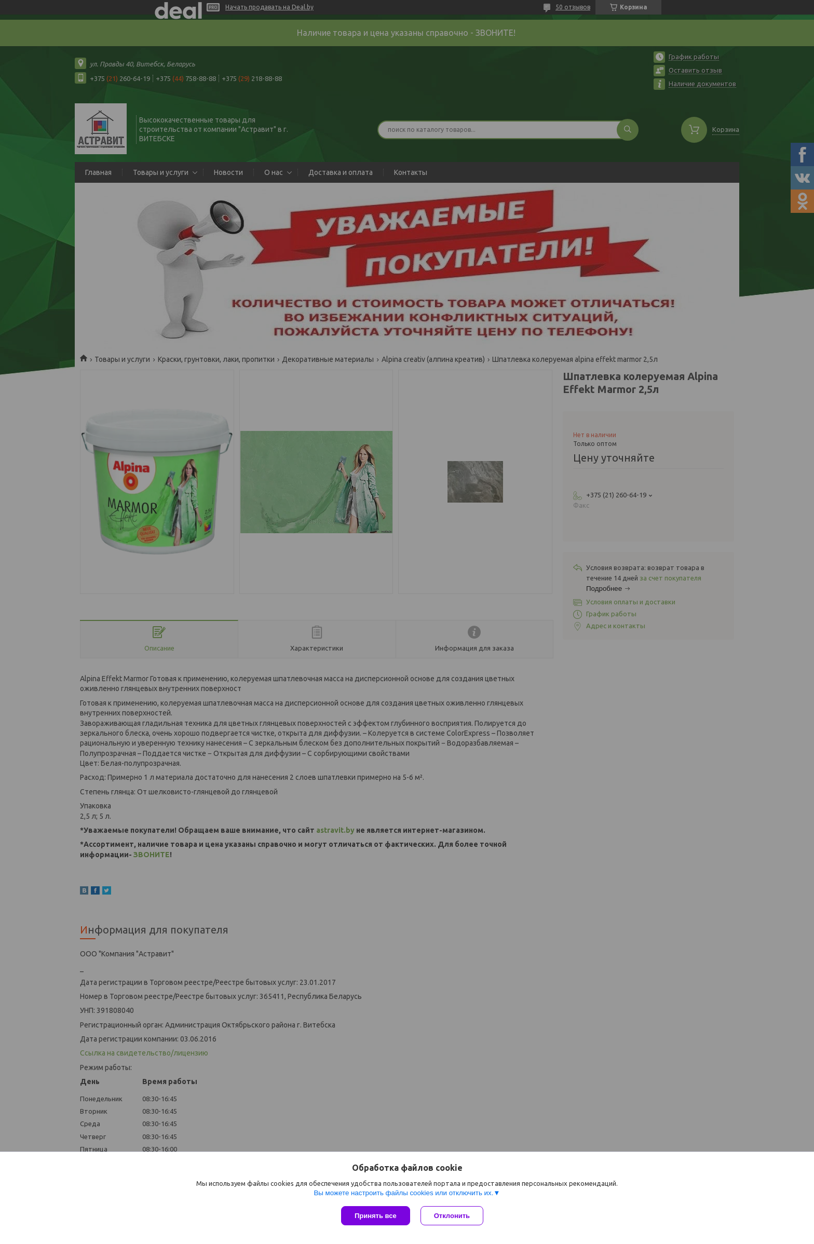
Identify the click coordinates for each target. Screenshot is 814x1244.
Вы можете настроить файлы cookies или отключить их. (403, 1193)
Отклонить (452, 1216)
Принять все (376, 1216)
